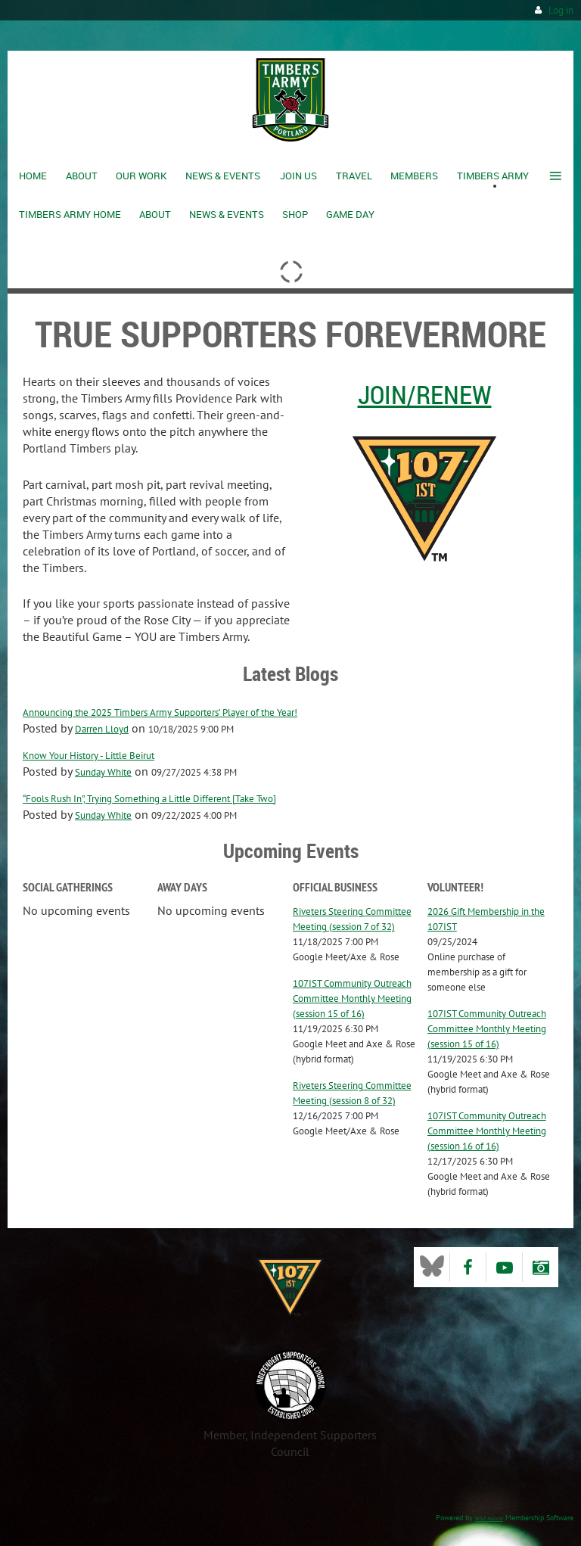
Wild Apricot (489, 1518)
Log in (560, 10)
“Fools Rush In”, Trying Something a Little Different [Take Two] (149, 798)
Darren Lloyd (102, 729)
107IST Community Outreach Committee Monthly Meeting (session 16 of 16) (486, 1131)
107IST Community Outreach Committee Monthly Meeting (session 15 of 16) (352, 998)
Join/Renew (425, 394)
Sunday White (103, 772)
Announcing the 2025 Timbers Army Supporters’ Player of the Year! (160, 712)
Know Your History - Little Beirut (88, 755)
